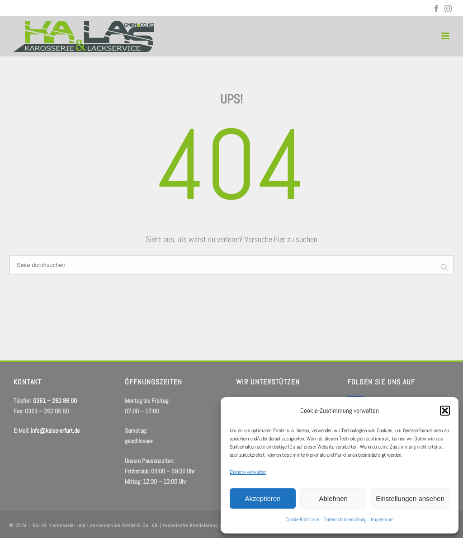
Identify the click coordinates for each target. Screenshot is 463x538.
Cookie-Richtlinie (302, 519)
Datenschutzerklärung (344, 519)
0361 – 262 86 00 (41, 9)
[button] (444, 410)
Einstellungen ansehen (410, 498)
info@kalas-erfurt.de (106, 9)
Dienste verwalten (248, 472)
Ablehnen (333, 498)
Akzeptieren (262, 498)
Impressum (382, 519)
